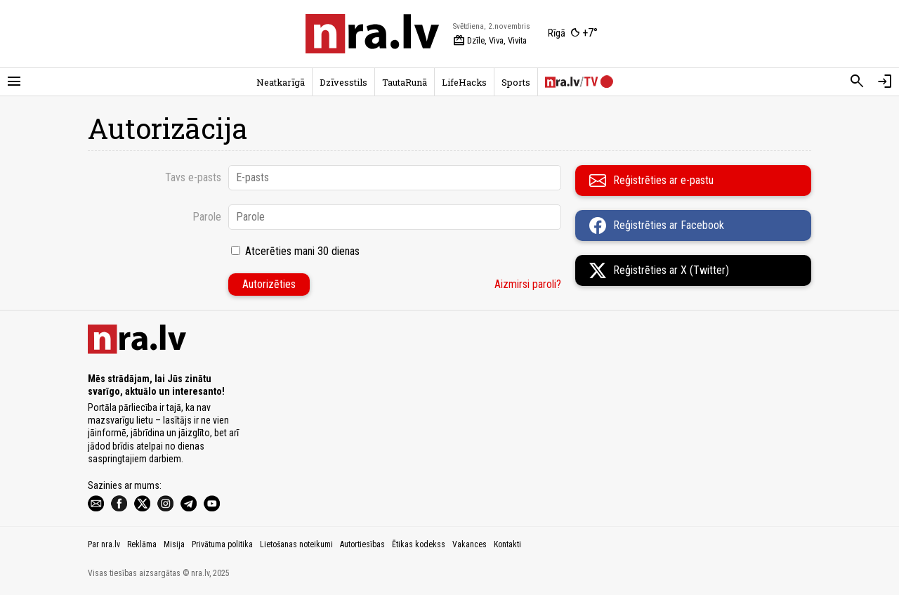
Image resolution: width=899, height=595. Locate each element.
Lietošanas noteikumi (296, 544)
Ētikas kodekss (418, 544)
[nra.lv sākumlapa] (372, 33)
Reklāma (142, 544)
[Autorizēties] (885, 81)
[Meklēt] (857, 81)
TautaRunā (404, 82)
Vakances (469, 544)
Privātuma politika (222, 544)
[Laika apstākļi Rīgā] (573, 33)
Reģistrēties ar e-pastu (651, 180)
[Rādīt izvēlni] (14, 81)
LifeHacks (464, 82)
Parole (206, 216)
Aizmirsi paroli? (527, 284)
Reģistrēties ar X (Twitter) (659, 270)
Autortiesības (362, 544)
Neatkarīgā (280, 82)
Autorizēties (269, 284)
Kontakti (507, 544)
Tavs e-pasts (193, 177)
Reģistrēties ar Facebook (656, 225)
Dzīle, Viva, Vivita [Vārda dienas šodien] (490, 41)
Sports (515, 82)
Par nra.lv (104, 544)
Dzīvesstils (343, 82)
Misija (174, 544)
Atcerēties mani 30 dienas (302, 251)
